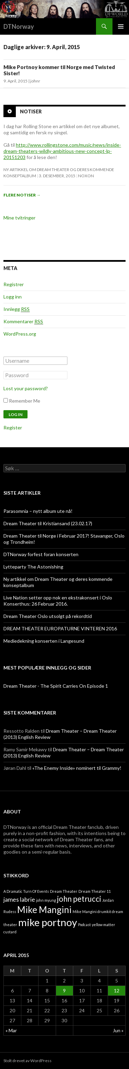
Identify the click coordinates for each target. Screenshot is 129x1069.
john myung (46, 900)
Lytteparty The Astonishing (33, 567)
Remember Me (24, 401)
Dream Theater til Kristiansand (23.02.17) (47, 523)
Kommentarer (23, 321)
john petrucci (79, 898)
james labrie (19, 899)
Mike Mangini (44, 909)
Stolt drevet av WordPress (27, 1060)
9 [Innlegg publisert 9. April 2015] (64, 990)
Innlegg (16, 309)
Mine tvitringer (19, 218)
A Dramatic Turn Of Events (26, 891)
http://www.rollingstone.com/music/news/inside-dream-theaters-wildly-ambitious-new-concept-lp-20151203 (62, 151)
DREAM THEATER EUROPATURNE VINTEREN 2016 (60, 628)
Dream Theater (63, 891)
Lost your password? (25, 388)
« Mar (11, 1030)
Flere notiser (22, 195)
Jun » (118, 1030)
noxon (86, 175)
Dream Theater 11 (94, 891)
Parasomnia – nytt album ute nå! (38, 511)
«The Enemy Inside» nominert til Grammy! (76, 768)
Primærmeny (120, 26)
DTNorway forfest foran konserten (40, 554)
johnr (35, 80)
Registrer (13, 284)
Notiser (31, 111)
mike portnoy (47, 922)
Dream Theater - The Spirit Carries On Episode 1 (55, 686)
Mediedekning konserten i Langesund (43, 641)
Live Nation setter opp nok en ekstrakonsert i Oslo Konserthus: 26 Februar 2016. (57, 601)
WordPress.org (19, 334)
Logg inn (12, 297)
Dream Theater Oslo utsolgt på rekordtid (47, 616)
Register (12, 427)
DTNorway (18, 26)
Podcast (84, 924)
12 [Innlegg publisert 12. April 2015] (116, 990)
